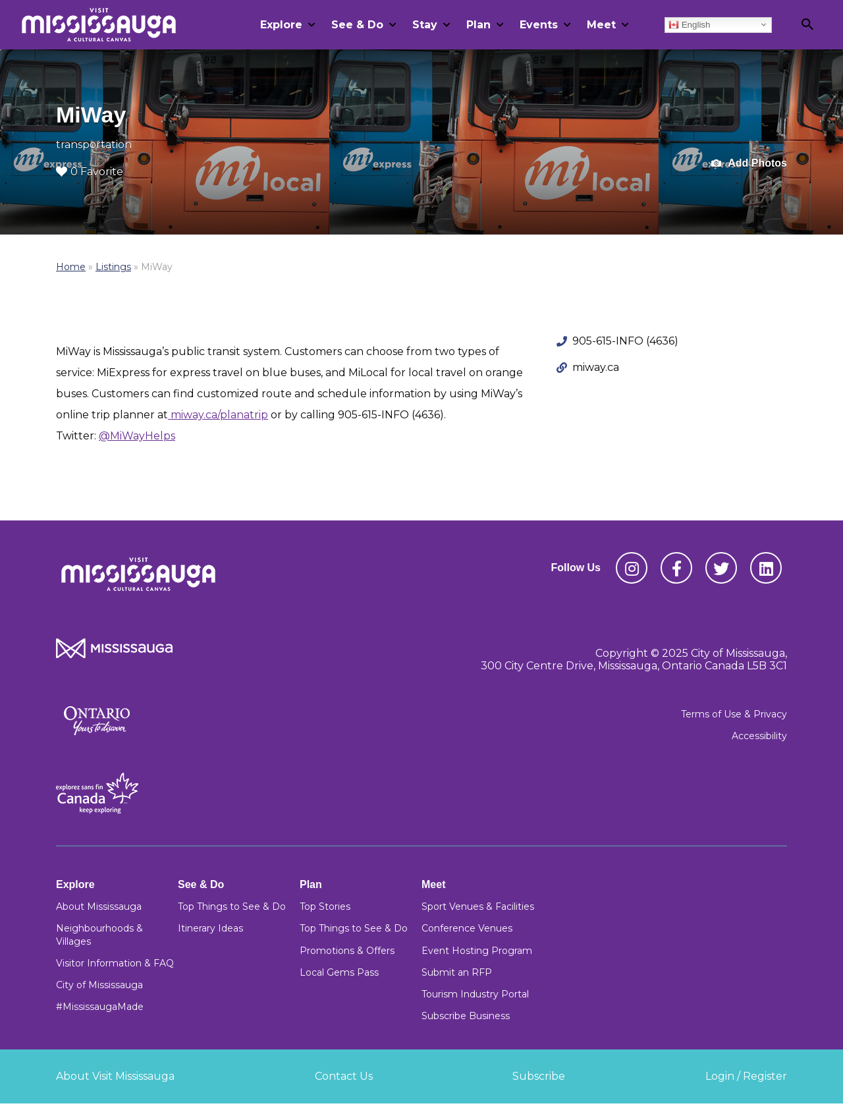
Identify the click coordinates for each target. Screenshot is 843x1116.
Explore (281, 24)
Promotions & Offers (347, 951)
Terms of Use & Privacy (734, 714)
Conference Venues (467, 928)
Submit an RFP (457, 972)
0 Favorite (89, 171)
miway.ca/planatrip (218, 414)
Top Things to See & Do (232, 906)
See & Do (357, 24)
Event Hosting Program (477, 951)
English (689, 24)
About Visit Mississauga (115, 1076)
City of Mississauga (99, 985)
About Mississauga (99, 906)
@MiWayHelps (137, 436)
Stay (424, 24)
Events (539, 24)
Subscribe (538, 1076)
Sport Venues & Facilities (478, 906)
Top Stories (325, 906)
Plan (478, 24)
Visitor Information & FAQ (115, 963)
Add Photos (749, 163)
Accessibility (759, 736)
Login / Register (746, 1076)
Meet (601, 24)
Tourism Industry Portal (475, 994)
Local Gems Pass (339, 972)
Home (71, 267)
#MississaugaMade (100, 1007)
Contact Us (344, 1076)
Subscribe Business (466, 1016)
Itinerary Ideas (210, 928)
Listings (113, 267)
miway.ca (595, 367)
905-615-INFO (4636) (625, 341)
